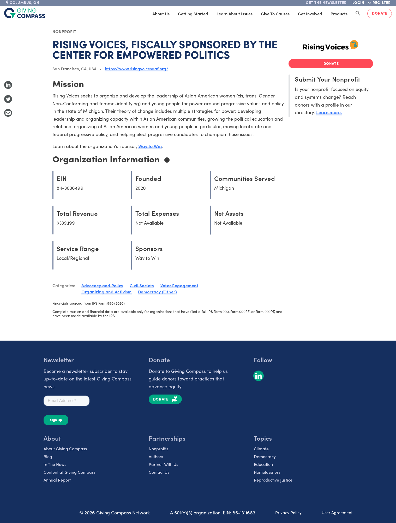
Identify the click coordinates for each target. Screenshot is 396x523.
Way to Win (150, 146)
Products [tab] (339, 13)
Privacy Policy (288, 512)
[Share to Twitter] (8, 99)
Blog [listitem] (48, 456)
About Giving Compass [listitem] (65, 448)
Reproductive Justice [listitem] (273, 480)
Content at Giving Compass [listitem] (69, 472)
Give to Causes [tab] (275, 13)
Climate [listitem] (261, 448)
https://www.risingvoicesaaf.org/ (136, 68)
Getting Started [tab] (193, 13)
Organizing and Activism (106, 291)
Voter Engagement (179, 285)
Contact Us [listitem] (159, 472)
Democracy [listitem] (265, 456)
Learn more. (329, 112)
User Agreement (337, 512)
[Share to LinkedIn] (8, 85)
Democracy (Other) (157, 291)
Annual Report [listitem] (57, 480)
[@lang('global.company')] (24, 13)
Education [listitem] (263, 464)
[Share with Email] (8, 113)
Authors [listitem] (156, 456)
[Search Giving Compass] (358, 13)
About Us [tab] (161, 13)
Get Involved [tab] (310, 13)
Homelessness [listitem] (267, 472)
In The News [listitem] (55, 464)
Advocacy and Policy (102, 285)
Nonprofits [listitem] (158, 448)
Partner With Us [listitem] (163, 464)
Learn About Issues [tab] (235, 13)
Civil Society (142, 285)
